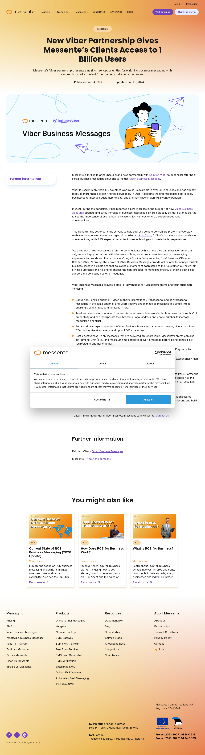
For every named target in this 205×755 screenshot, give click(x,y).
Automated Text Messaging (72, 678)
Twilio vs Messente (17, 649)
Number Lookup (66, 632)
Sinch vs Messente (17, 661)
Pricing (129, 12)
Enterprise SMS (65, 666)
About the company (99, 458)
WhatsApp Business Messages (25, 637)
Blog (107, 626)
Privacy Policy (163, 637)
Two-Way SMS (65, 684)
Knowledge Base (115, 643)
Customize (102, 399)
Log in (177, 4)
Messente (102, 28)
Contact (159, 643)
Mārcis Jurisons (37, 561)
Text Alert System (17, 643)
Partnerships (115, 12)
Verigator (61, 626)
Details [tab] (102, 363)
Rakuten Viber (158, 174)
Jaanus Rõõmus (89, 561)
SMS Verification (66, 661)
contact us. (162, 415)
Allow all (148, 399)
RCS (33, 542)
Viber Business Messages (144, 178)
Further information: (25, 179)
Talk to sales (162, 12)
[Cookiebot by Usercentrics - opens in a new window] (157, 353)
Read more (37, 582)
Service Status (114, 637)
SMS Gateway (64, 637)
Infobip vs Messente (18, 666)
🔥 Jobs (159, 649)
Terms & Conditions (166, 632)
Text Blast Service (67, 649)
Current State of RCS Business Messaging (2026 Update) (50, 552)
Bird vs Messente (16, 655)
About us (159, 620)
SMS (9, 626)
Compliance (99, 12)
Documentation (114, 620)
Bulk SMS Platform (67, 643)
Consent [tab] (54, 363)
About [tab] (150, 363)
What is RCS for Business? (153, 548)
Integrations (192, 4)
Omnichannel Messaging (70, 620)
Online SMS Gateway (69, 672)
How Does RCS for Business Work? (102, 550)
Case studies (112, 632)
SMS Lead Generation (69, 655)
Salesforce (144, 235)
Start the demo (187, 12)
